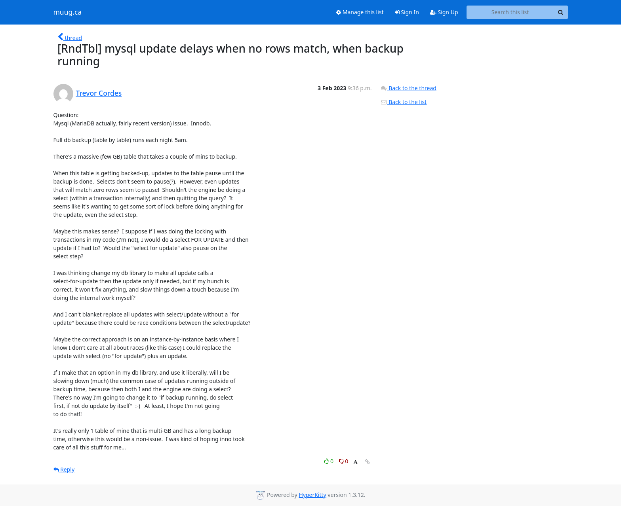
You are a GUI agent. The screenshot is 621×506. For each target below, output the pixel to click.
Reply (64, 469)
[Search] (561, 12)
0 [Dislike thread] (344, 461)
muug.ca (67, 12)
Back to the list (403, 102)
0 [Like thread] (329, 461)
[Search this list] (510, 12)
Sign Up (444, 12)
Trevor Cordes (99, 93)
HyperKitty (312, 494)
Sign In (407, 12)
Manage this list (360, 12)
